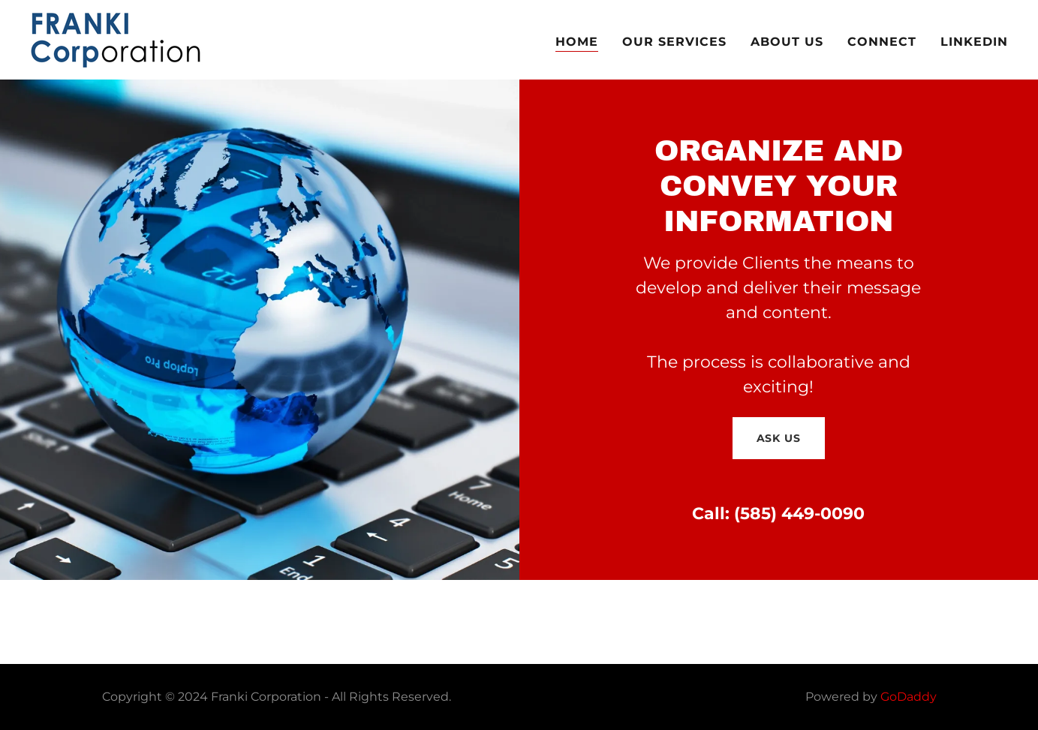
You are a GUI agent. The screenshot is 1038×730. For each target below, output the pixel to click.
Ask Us (779, 438)
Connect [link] (881, 42)
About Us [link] (787, 42)
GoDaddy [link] (908, 696)
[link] (116, 39)
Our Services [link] (674, 42)
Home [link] (576, 42)
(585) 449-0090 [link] (799, 513)
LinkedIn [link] (974, 42)
